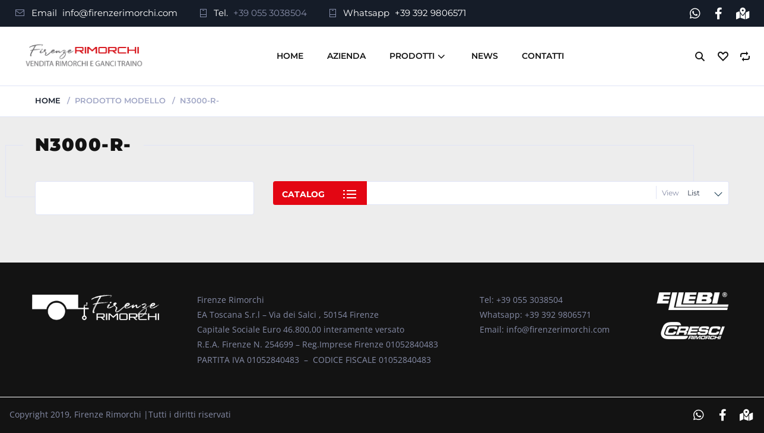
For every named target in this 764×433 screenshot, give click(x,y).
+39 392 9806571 (430, 12)
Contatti (543, 55)
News (484, 55)
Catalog (303, 194)
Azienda (346, 55)
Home (290, 55)
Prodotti (412, 55)
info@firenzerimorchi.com (119, 12)
